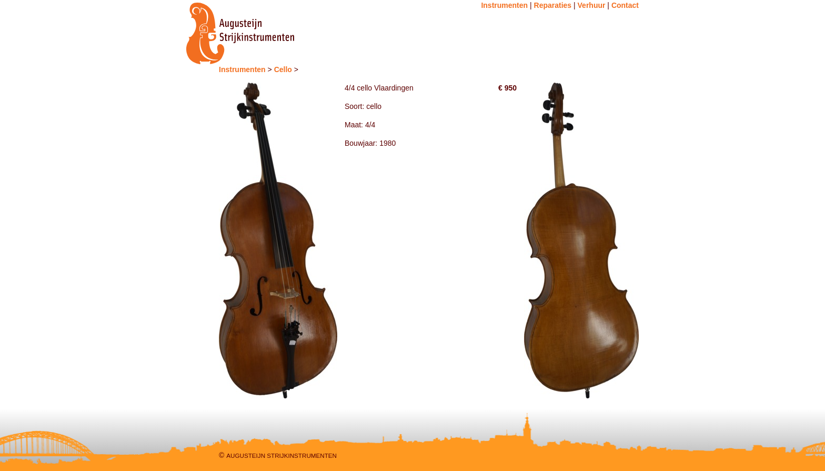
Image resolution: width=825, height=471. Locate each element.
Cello (283, 69)
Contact (625, 5)
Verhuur (592, 5)
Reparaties (553, 5)
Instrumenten (504, 5)
